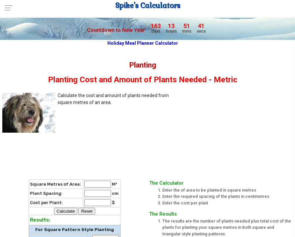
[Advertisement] (237, 132)
